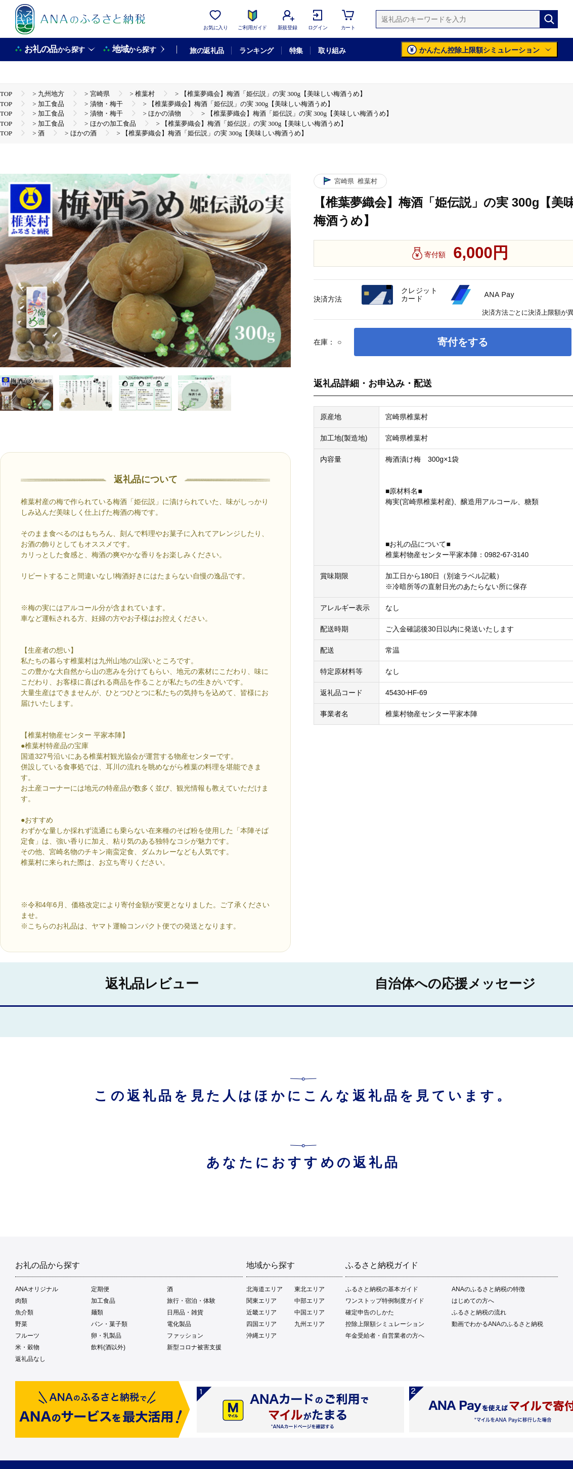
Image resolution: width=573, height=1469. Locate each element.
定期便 (100, 1289)
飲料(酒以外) (108, 1347)
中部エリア (309, 1300)
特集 (296, 50)
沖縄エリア (261, 1335)
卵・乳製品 (106, 1335)
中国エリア (309, 1312)
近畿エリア (261, 1312)
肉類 (21, 1300)
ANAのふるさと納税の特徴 (488, 1289)
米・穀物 (27, 1347)
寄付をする (462, 342)
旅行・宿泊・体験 (191, 1300)
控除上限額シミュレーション (384, 1324)
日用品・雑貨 (185, 1312)
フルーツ (27, 1335)
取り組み (331, 50)
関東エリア (261, 1300)
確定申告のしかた (369, 1312)
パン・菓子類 (109, 1324)
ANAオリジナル (36, 1289)
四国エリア (261, 1324)
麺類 (97, 1312)
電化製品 (179, 1324)
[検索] (549, 19)
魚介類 (24, 1312)
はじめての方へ (473, 1300)
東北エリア (309, 1289)
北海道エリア (264, 1289)
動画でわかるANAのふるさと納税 (497, 1324)
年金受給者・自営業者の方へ (384, 1335)
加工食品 (103, 1300)
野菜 (21, 1324)
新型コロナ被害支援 (194, 1347)
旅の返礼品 (207, 50)
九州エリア (309, 1324)
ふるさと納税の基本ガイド (381, 1289)
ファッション (185, 1335)
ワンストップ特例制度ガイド (384, 1300)
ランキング (256, 50)
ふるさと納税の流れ (479, 1312)
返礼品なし (30, 1358)
